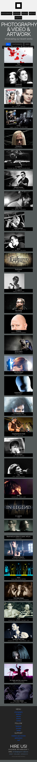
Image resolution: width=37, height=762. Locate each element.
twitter (18, 730)
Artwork (16, 47)
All (8, 44)
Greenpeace (18, 738)
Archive (32, 13)
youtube (18, 728)
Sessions (16, 13)
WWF (18, 740)
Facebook (18, 726)
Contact (18, 17)
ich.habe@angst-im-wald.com (20, 751)
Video (27, 44)
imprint (11, 754)
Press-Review (28, 47)
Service (25, 13)
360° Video (6, 47)
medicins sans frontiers (18, 736)
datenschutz (24, 754)
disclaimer (17, 754)
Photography (6, 13)
